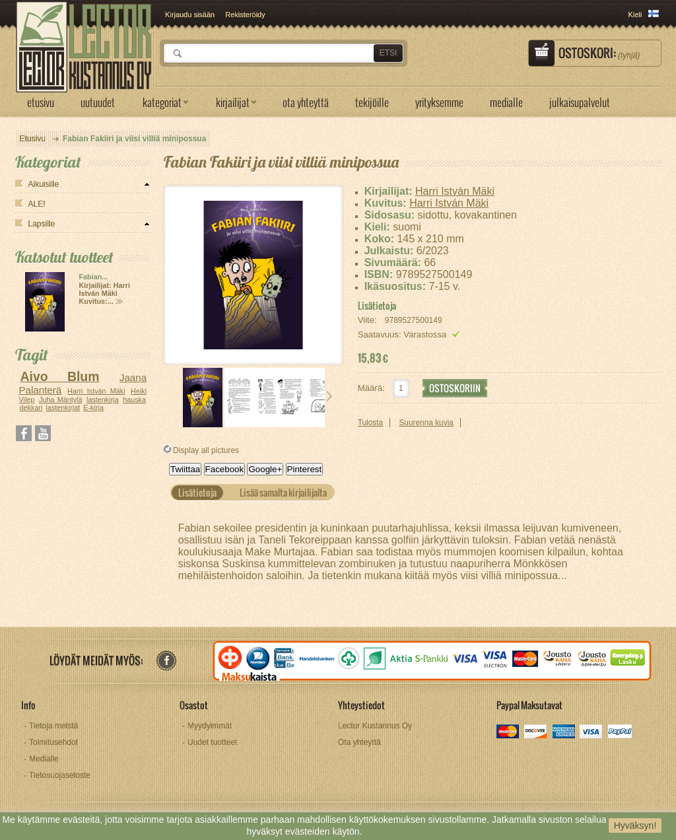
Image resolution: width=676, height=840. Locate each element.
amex (564, 732)
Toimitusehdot (53, 742)
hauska (134, 399)
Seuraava (329, 396)
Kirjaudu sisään (190, 14)
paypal (619, 732)
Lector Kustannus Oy (375, 725)
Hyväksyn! (635, 825)
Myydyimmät (209, 725)
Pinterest (304, 469)
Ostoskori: (599, 52)
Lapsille (41, 223)
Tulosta (371, 422)
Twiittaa (185, 469)
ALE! (37, 204)
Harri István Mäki (96, 391)
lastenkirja (102, 399)
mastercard (508, 732)
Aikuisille (43, 184)
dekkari (31, 407)
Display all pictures (206, 450)
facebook (166, 660)
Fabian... (93, 277)
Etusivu (33, 138)
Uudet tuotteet (212, 742)
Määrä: (371, 388)
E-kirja (93, 407)
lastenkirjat (63, 407)
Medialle (44, 758)
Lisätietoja (377, 305)
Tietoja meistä (53, 725)
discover (536, 732)
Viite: (369, 320)
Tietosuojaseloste (59, 775)
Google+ (265, 469)
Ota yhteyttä (359, 742)
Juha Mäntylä (61, 399)
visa (592, 732)
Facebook (224, 469)
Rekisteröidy (245, 14)
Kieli (635, 14)
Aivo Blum (59, 376)
